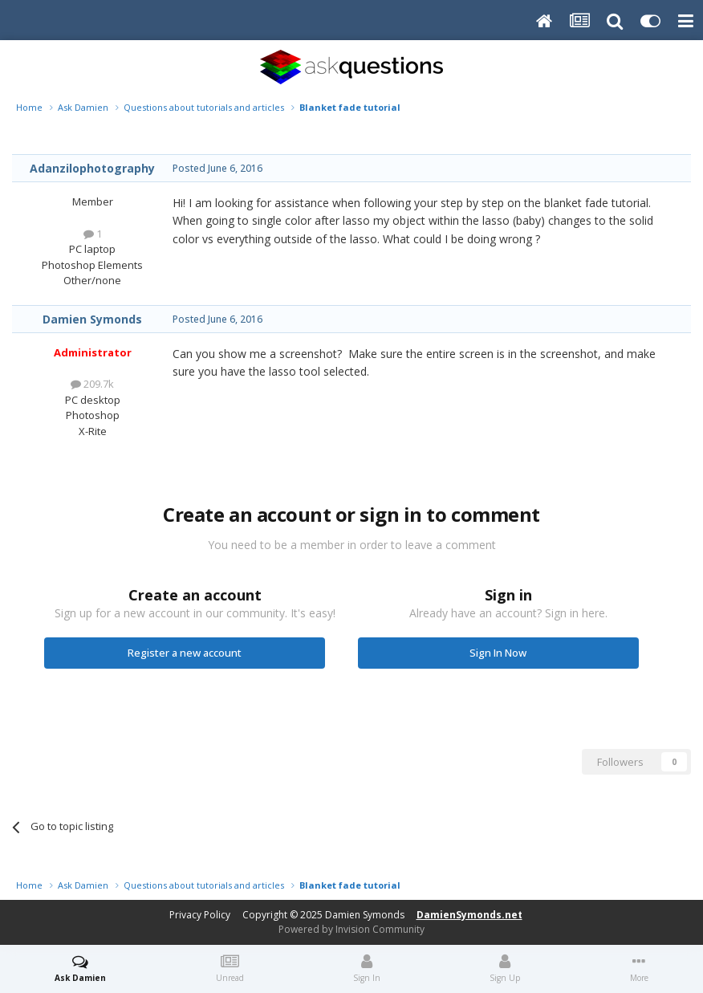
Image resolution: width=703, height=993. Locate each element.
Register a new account (185, 652)
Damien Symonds (92, 319)
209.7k (92, 383)
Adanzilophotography (92, 168)
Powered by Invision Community (351, 929)
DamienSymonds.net (469, 915)
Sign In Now (497, 652)
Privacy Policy (199, 915)
